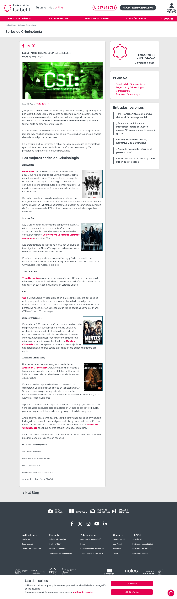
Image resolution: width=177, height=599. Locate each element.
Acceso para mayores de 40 (91, 554)
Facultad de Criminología (38, 53)
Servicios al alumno (97, 18)
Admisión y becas (136, 18)
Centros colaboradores (31, 549)
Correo (115, 554)
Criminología (123, 90)
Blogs (13, 25)
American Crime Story (34, 367)
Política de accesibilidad (142, 544)
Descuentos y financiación (91, 539)
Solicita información (138, 7)
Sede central (27, 544)
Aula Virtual (117, 544)
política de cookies (83, 592)
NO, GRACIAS (132, 592)
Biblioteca (117, 549)
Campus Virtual (119, 539)
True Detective (31, 278)
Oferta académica (19, 18)
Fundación (26, 539)
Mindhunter (28, 171)
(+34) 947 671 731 (56, 544)
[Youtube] (96, 523)
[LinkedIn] (29, 46)
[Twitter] (34, 46)
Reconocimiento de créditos (92, 549)
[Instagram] (88, 523)
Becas (82, 544)
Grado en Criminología (128, 94)
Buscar (168, 18)
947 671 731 (104, 7)
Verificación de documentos (60, 554)
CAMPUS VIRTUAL (171, 9)
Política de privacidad (141, 549)
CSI (24, 298)
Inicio (8, 25)
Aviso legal (137, 539)
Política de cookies (140, 554)
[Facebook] (24, 46)
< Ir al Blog (30, 492)
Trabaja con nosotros (57, 549)
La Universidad (58, 18)
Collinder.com (42, 104)
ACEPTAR (132, 583)
